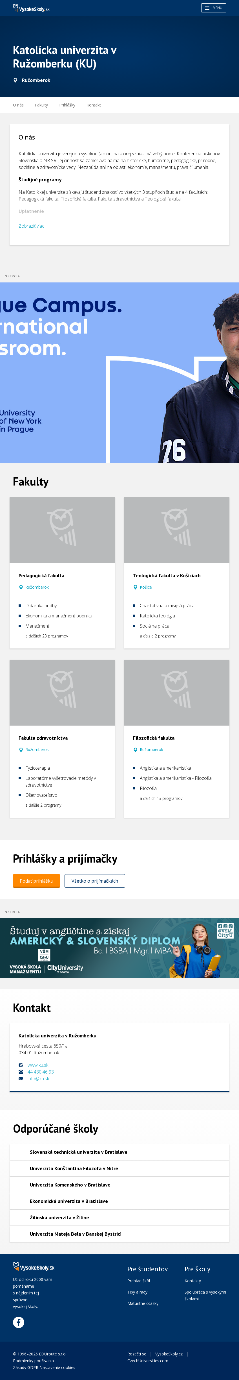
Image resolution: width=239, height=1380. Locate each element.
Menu (213, 7)
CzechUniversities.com (147, 1360)
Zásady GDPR (25, 1367)
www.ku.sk (38, 1065)
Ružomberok (37, 587)
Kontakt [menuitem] (94, 105)
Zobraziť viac (31, 226)
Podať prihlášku (36, 881)
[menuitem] (67, 105)
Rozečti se (136, 1354)
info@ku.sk (38, 1079)
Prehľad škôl (138, 1280)
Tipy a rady (137, 1292)
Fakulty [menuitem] (41, 105)
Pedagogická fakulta (41, 575)
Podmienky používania (34, 1360)
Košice (146, 587)
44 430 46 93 (41, 1072)
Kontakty (193, 1280)
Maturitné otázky (142, 1303)
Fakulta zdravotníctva (43, 738)
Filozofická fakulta (153, 738)
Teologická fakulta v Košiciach (167, 575)
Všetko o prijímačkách (95, 881)
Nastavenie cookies (57, 1367)
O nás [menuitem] (18, 105)
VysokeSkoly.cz (169, 1354)
